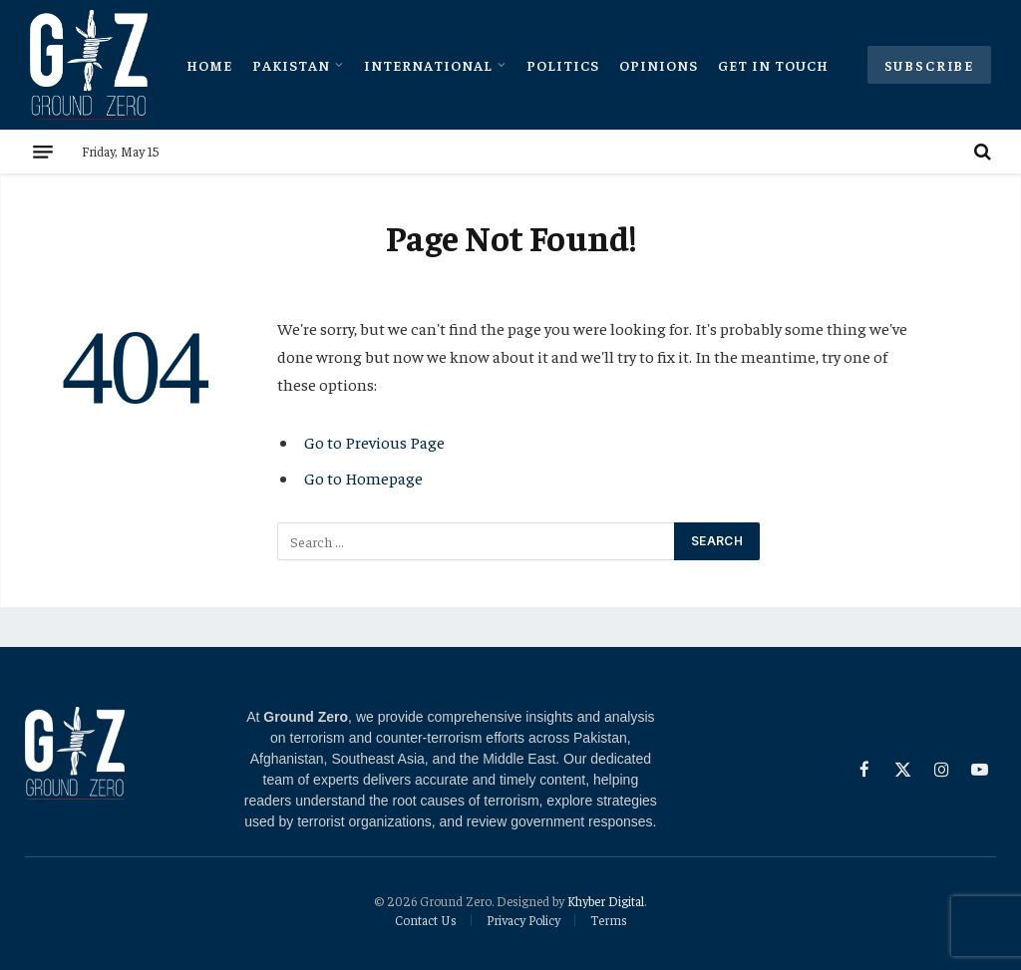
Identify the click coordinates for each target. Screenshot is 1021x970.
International (428, 65)
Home (209, 65)
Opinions (658, 65)
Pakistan (291, 65)
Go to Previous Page (374, 442)
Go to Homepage (363, 478)
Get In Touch (773, 65)
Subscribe (929, 65)
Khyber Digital (605, 900)
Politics (562, 65)
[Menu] (43, 151)
